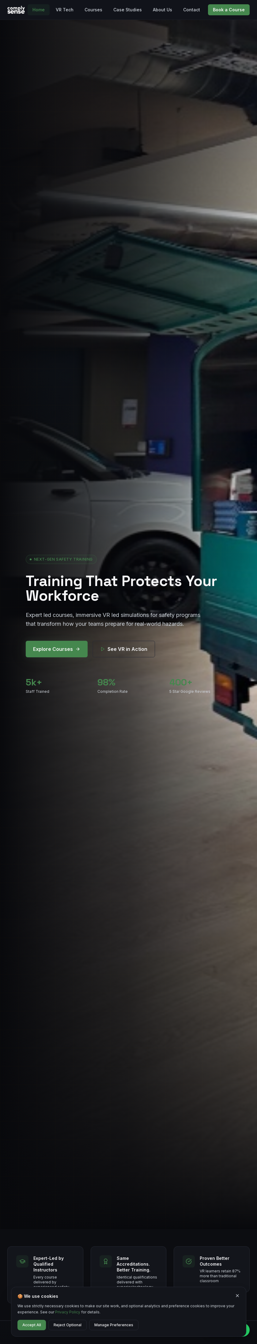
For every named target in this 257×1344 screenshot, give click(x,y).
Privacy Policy (67, 1312)
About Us (162, 9)
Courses (93, 9)
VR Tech (65, 9)
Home (38, 9)
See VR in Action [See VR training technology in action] (123, 649)
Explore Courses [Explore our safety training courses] (56, 649)
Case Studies (127, 9)
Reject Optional (67, 1325)
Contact (191, 9)
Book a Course (229, 9)
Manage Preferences (113, 1325)
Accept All (31, 1325)
